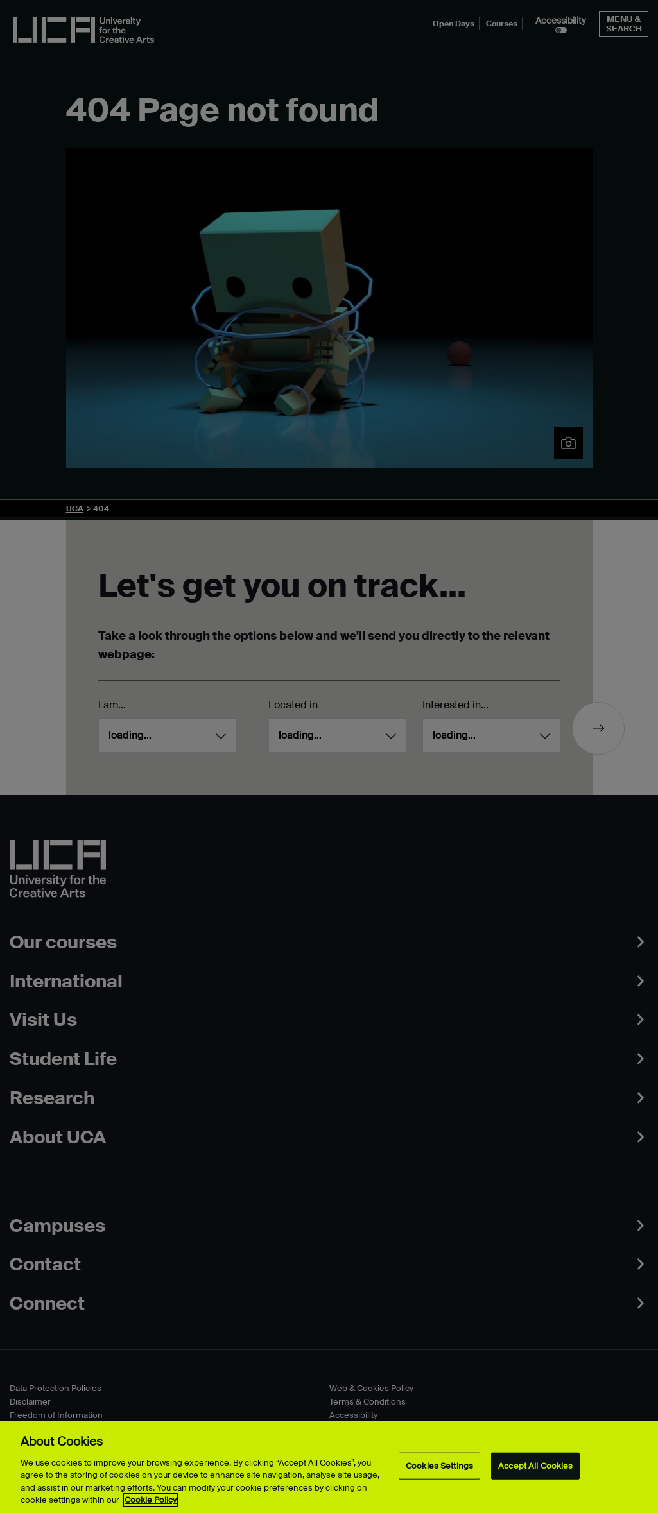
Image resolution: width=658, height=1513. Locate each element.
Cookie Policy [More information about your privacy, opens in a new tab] (151, 1499)
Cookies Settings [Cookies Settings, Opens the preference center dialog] (439, 1465)
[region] (329, 1467)
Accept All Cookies (535, 1465)
